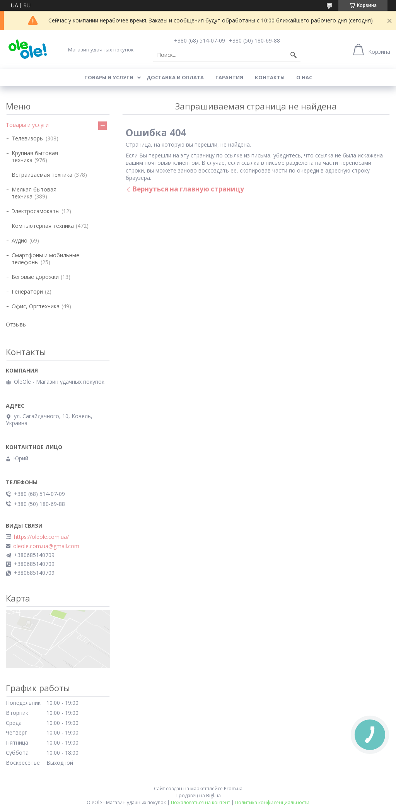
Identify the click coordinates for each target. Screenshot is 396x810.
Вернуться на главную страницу (188, 189)
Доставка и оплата (175, 77)
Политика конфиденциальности (272, 802)
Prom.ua (233, 788)
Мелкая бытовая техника (34, 193)
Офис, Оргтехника (36, 306)
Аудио (19, 240)
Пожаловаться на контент (200, 802)
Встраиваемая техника (42, 174)
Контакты (270, 77)
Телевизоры (28, 138)
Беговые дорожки (35, 276)
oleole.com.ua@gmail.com (46, 546)
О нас (304, 77)
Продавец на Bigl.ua (198, 795)
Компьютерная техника (43, 225)
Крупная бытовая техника (35, 156)
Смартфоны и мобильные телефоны (45, 258)
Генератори (27, 291)
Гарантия (229, 77)
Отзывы (16, 324)
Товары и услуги (108, 77)
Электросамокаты (36, 211)
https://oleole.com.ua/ (41, 536)
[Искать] (293, 55)
